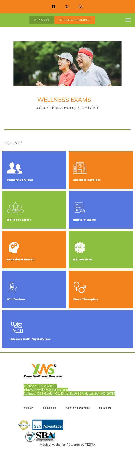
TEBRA (90, 445)
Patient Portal (77, 408)
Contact (49, 408)
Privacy (105, 408)
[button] (128, 20)
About (29, 408)
